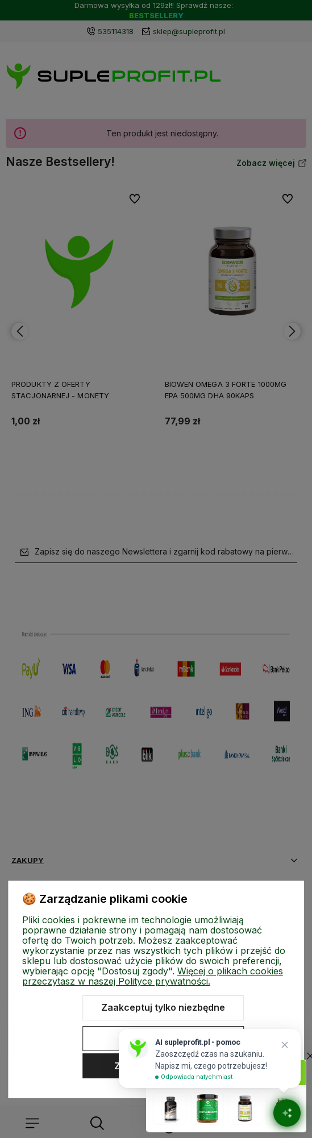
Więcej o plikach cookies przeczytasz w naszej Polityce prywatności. (152, 976)
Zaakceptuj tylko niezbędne (163, 1007)
